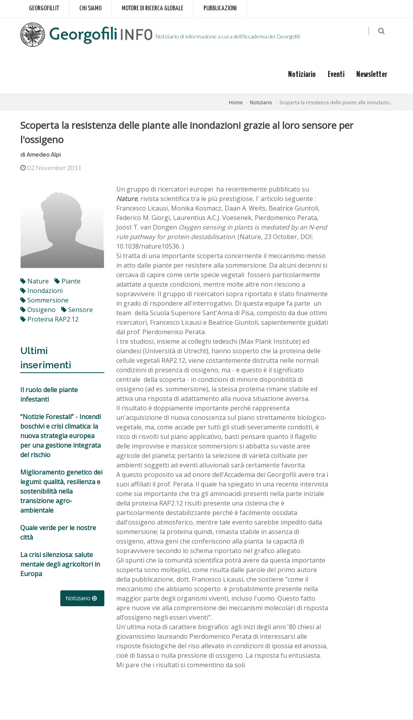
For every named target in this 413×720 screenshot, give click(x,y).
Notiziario (302, 75)
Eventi (336, 75)
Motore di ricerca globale (152, 8)
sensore (77, 310)
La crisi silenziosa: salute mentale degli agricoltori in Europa (60, 565)
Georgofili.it (44, 8)
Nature (34, 282)
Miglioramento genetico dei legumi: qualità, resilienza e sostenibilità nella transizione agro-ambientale (61, 492)
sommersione (44, 301)
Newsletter (371, 75)
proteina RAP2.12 (49, 320)
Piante (67, 282)
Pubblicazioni (220, 8)
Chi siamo (90, 8)
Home (236, 103)
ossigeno (38, 310)
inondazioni (41, 291)
